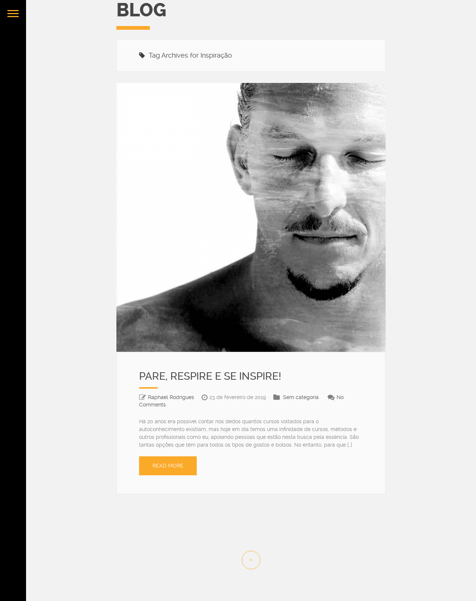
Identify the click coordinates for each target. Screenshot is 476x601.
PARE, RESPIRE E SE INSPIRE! (210, 376)
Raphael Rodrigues (171, 397)
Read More (167, 466)
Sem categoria (301, 397)
